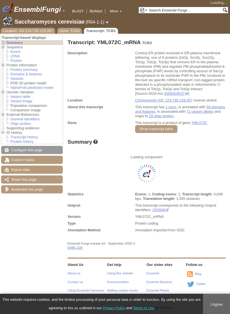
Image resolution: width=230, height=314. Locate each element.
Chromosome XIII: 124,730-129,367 (163, 100)
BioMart (96, 11)
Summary (14, 42)
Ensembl (153, 273)
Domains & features (26, 74)
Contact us (75, 282)
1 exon (171, 107)
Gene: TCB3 (69, 31)
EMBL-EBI (75, 247)
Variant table (20, 96)
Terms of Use (143, 308)
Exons (15, 51)
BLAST (78, 11)
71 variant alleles (199, 111)
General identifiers (25, 119)
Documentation (118, 282)
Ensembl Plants (158, 290)
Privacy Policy (114, 308)
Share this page (24, 179)
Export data (20, 170)
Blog (198, 273)
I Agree (216, 304)
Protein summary (24, 69)
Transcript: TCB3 (101, 31)
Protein (16, 60)
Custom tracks (22, 160)
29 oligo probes (161, 116)
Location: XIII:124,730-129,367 (28, 31)
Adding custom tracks (122, 290)
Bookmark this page (27, 189)
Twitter (201, 284)
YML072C (199, 123)
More (116, 11)
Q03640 (159, 210)
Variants (16, 78)
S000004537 (174, 93)
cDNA (15, 56)
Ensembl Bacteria (159, 282)
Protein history (22, 141)
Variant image (21, 101)
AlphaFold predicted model (31, 87)
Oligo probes (20, 123)
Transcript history (24, 137)
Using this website (120, 273)
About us (74, 273)
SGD (180, 230)
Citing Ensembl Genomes (86, 290)
